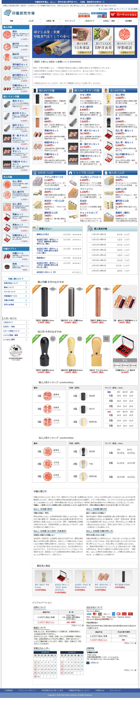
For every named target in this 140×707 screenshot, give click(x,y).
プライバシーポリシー (27, 699)
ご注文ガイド (89, 21)
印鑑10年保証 (9, 300)
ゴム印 (30, 21)
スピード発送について (11, 331)
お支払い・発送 (109, 21)
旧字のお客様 (9, 304)
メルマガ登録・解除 (10, 335)
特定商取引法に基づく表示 (52, 699)
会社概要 (134, 9)
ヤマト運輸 (40, 77)
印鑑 (11, 21)
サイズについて (9, 291)
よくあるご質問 (107, 9)
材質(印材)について (11, 283)
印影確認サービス (10, 296)
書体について (9, 287)
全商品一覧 (50, 21)
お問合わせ (99, 699)
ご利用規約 (8, 699)
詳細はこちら (76, 634)
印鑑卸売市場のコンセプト (79, 699)
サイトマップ (121, 9)
